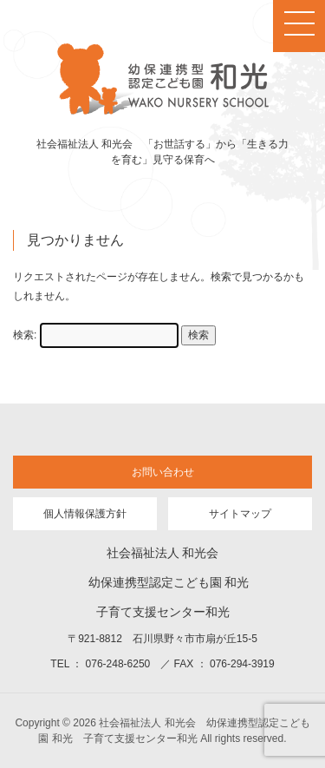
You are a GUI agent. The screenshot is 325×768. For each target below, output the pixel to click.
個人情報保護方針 (85, 514)
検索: (24, 335)
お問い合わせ (163, 472)
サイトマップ (240, 514)
